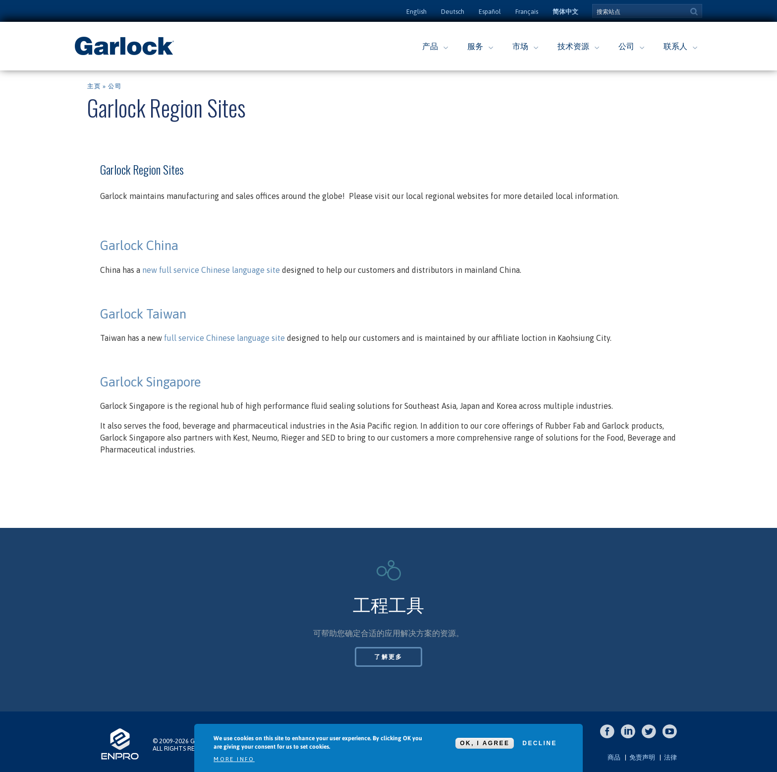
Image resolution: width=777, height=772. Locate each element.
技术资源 (573, 46)
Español (490, 11)
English (416, 11)
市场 (520, 46)
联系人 (675, 46)
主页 (93, 86)
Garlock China (140, 245)
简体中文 (565, 11)
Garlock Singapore (150, 382)
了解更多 (388, 656)
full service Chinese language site (224, 337)
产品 (430, 46)
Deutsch (452, 11)
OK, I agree (484, 743)
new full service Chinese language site (211, 269)
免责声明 (642, 757)
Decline (539, 743)
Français (526, 11)
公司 (626, 46)
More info (234, 759)
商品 (614, 757)
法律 (670, 757)
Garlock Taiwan (143, 314)
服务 (475, 46)
